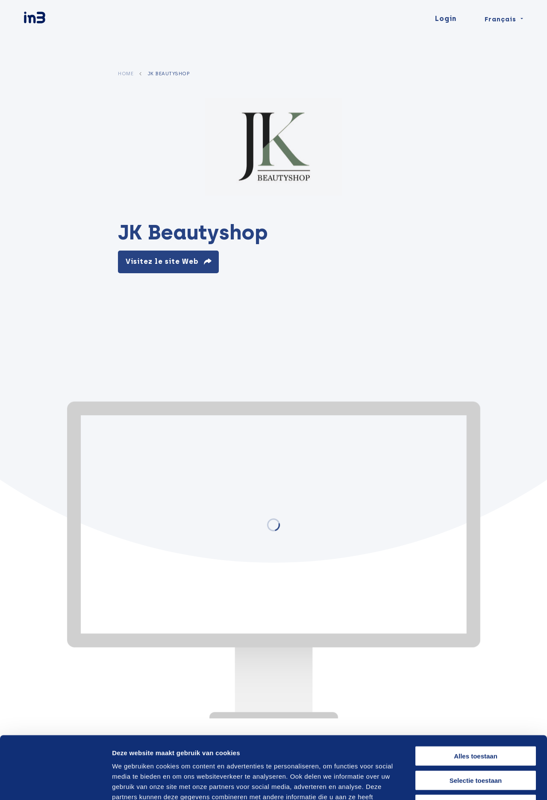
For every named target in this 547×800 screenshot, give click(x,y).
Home (125, 74)
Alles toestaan (475, 697)
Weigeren (475, 745)
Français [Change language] (500, 35)
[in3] (49, 35)
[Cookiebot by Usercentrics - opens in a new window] (55, 783)
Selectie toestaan (476, 721)
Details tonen (458, 783)
